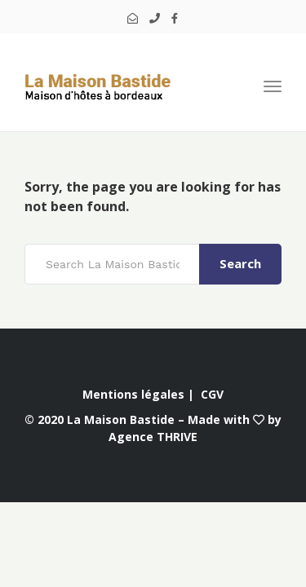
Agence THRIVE (153, 436)
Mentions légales (133, 394)
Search (240, 263)
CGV (212, 394)
